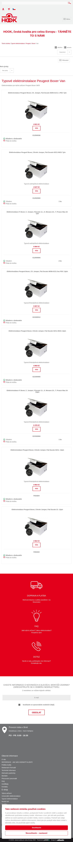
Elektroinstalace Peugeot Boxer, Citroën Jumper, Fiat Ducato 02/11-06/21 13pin (37, 331)
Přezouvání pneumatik (9, 778)
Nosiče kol (5, 801)
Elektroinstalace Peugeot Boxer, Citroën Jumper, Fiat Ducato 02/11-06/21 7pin (37, 152)
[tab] (64, 52)
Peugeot (28, 43)
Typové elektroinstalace (18, 43)
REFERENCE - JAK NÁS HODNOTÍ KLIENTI (17, 762)
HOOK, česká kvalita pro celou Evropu (21, 840)
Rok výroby (5, 70)
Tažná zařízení (7, 793)
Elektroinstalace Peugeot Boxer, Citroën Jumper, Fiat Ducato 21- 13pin (37, 509)
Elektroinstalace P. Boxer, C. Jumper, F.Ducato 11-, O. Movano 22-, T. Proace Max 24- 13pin (37, 391)
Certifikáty (5, 784)
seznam (67, 47)
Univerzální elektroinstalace (11, 796)
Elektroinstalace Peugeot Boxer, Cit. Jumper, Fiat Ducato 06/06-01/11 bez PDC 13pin (37, 271)
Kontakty (5, 787)
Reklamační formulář (9, 767)
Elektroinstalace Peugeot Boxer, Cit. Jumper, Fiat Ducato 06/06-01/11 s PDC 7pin (37, 93)
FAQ (3, 781)
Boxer (33, 43)
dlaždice (58, 47)
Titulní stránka (6, 43)
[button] (15, 8)
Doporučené (62, 52)
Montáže (5, 776)
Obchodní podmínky (8, 773)
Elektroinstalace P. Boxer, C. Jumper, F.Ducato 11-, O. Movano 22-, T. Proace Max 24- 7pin (37, 212)
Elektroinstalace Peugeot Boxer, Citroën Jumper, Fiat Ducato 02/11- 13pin (37, 450)
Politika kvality (6, 765)
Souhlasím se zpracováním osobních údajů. (36, 705)
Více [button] (36, 128)
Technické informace (9, 770)
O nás (4, 759)
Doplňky (4, 804)
